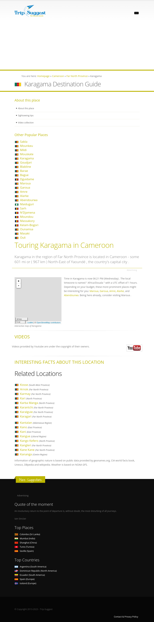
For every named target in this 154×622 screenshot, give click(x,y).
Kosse (35, 385)
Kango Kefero (37, 441)
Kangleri (35, 445)
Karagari (36, 416)
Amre (23, 192)
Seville (24, 551)
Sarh (23, 208)
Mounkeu (26, 146)
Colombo (27, 534)
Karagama (27, 158)
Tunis (24, 546)
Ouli (23, 237)
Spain (25, 579)
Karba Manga (37, 403)
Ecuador (30, 575)
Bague (24, 175)
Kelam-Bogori (29, 225)
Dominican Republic (36, 570)
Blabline (25, 167)
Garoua (25, 187)
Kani (30, 432)
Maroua (25, 183)
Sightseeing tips (26, 115)
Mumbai (25, 538)
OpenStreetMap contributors (48, 323)
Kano (31, 427)
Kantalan (36, 423)
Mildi (23, 150)
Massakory (27, 221)
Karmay (35, 394)
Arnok (34, 389)
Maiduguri (27, 204)
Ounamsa (26, 229)
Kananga (33, 454)
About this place (26, 108)
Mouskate (27, 154)
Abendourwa (29, 200)
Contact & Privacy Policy (126, 616)
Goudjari (26, 162)
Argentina (31, 566)
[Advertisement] (77, 45)
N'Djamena (27, 212)
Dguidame (27, 179)
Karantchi (36, 407)
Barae (24, 171)
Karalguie (36, 412)
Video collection (26, 122)
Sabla (23, 142)
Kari (31, 398)
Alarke (24, 196)
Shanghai (26, 542)
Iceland (25, 583)
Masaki (25, 233)
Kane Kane (37, 450)
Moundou (26, 217)
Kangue (33, 436)
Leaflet (30, 323)
